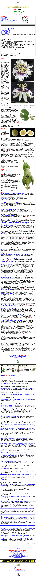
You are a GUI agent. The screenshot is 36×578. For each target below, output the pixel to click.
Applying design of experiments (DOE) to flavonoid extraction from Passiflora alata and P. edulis (16, 517)
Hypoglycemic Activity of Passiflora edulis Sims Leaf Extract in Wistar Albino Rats (13, 452)
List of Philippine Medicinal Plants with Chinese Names (18, 570)
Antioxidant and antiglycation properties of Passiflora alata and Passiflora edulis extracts (15, 438)
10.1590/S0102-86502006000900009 (18, 515)
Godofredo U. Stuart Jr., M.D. (15, 355)
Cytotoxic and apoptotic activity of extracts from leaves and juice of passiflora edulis (14, 501)
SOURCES (18, 376)
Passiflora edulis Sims (4, 468)
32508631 (33, 522)
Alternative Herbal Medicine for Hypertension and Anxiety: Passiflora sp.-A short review (14, 510)
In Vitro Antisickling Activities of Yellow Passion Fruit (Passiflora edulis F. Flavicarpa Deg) (15, 461)
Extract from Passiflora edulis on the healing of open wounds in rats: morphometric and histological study (17, 514)
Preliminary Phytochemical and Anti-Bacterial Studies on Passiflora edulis (12, 391)
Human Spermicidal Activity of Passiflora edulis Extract (9, 416)
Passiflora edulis (3, 521)
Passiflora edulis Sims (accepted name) (7, 383)
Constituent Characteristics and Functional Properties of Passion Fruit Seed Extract (14, 535)
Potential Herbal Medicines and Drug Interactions (18, 550)
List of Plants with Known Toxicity (18, 554)
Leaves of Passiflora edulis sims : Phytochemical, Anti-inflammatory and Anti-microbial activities (16, 399)
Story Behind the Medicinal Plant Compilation (18, 551)
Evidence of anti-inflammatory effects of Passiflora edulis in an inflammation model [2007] (15, 496)
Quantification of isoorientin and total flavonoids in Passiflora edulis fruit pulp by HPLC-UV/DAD (16, 498)
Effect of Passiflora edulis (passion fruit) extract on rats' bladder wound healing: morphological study (17, 508)
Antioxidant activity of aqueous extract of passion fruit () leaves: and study (17, 474)
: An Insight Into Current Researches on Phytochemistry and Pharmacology (18, 521)
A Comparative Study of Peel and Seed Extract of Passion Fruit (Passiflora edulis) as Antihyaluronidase (17, 525)
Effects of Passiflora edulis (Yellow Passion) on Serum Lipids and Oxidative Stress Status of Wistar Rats (17, 408)
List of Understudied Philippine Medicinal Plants (12, 555)
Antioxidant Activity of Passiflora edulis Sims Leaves (9, 436)
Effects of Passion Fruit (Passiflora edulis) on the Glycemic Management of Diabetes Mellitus (16, 542)
